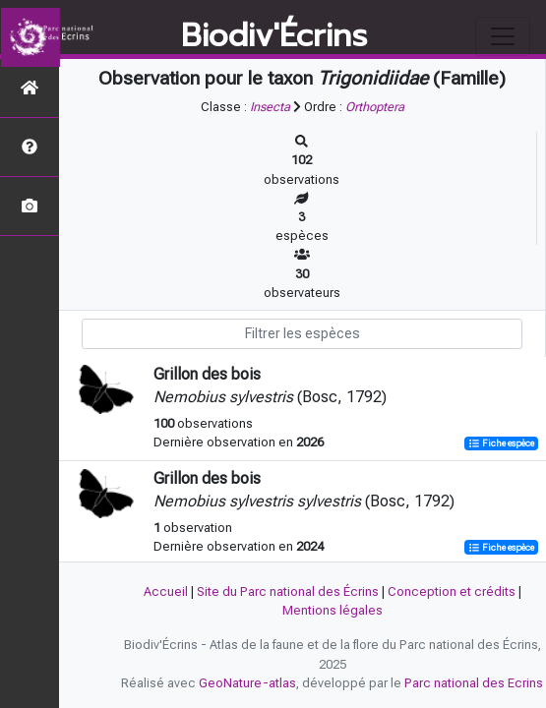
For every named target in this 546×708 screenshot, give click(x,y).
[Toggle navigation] (502, 36)
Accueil (166, 591)
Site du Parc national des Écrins (288, 591)
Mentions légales (332, 610)
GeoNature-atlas (247, 683)
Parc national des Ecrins (473, 683)
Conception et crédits (452, 591)
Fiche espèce (501, 443)
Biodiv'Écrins (274, 36)
